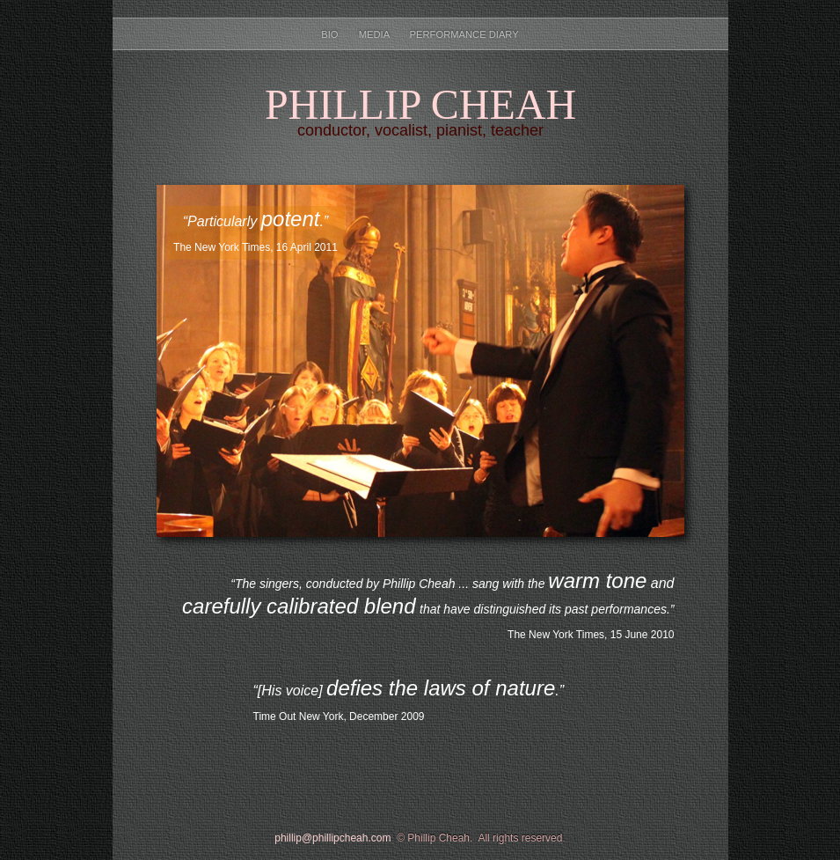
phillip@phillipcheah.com (332, 838)
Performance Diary (464, 34)
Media (375, 34)
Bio (330, 34)
